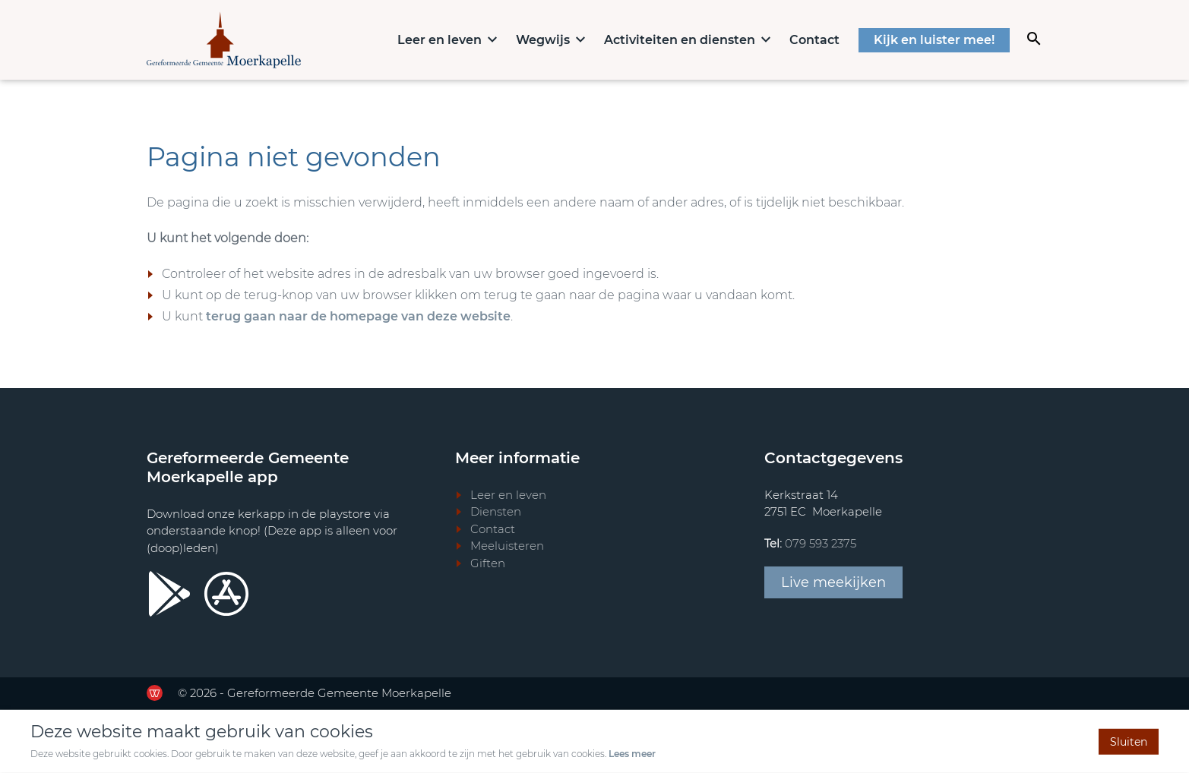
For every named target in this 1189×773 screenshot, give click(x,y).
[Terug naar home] (224, 39)
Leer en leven (439, 40)
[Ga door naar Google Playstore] (169, 594)
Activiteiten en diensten (679, 40)
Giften (487, 563)
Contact (814, 40)
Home (370, 39)
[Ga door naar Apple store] (226, 594)
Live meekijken (833, 582)
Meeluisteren (507, 545)
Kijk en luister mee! (934, 40)
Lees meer (632, 753)
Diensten (495, 511)
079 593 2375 (820, 543)
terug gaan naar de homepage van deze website (358, 316)
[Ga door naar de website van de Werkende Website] (155, 693)
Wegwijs (543, 40)
